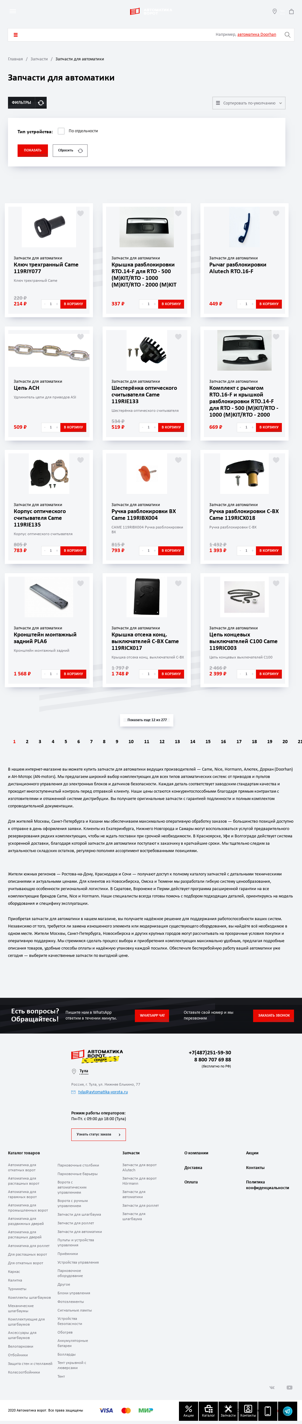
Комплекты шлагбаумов (29, 1301)
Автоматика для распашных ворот (23, 1184)
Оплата (191, 1190)
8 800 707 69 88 (211, 1063)
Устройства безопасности (70, 1324)
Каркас (14, 1275)
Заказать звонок (274, 1016)
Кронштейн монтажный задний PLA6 (47, 638)
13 (208, 741)
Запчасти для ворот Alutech (139, 1170)
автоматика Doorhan (256, 34)
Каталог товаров (16, 35)
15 (244, 741)
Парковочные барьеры (78, 1177)
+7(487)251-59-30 (210, 1053)
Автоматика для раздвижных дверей (26, 1224)
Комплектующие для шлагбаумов (26, 1325)
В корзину (73, 304)
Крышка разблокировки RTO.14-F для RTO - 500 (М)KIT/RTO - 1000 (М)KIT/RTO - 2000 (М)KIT (146, 274)
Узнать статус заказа (94, 1138)
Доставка (193, 1173)
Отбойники (18, 1358)
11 (172, 741)
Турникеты (17, 1292)
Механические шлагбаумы (21, 1311)
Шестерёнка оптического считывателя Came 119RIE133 (147, 394)
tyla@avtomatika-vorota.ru (99, 1092)
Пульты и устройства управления (76, 1246)
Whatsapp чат (152, 1016)
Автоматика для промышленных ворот (28, 1211)
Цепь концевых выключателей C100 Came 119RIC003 (237, 641)
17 (280, 741)
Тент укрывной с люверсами (72, 1368)
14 (226, 741)
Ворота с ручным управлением (73, 1206)
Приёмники (68, 1257)
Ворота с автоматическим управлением (72, 1190)
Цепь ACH (27, 388)
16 (262, 741)
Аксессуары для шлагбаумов (22, 1338)
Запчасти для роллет (76, 1226)
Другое (64, 1288)
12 (190, 741)
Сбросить (70, 150)
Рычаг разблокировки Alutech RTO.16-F (240, 268)
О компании (196, 1156)
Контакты (255, 1173)
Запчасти (39, 59)
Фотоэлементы (71, 1305)
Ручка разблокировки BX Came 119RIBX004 (147, 514)
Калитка (15, 1284)
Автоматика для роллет (29, 1249)
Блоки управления (74, 1296)
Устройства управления (78, 1266)
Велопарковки (20, 1350)
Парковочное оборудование (70, 1276)
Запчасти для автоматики (80, 1235)
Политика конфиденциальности (267, 1193)
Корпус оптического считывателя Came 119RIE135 (41, 517)
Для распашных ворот (27, 1258)
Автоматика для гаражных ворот (22, 1197)
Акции (252, 1156)
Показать (33, 150)
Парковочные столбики (78, 1168)
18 (298, 741)
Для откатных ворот (25, 1266)
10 (155, 741)
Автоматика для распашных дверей (25, 1238)
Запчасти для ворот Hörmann (139, 1184)
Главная (15, 59)
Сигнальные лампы (75, 1314)
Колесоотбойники (24, 1376)
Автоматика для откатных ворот (22, 1170)
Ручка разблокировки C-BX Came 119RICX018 (243, 514)
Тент (61, 1380)
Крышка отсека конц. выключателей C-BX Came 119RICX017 (148, 641)
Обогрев (65, 1336)
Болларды (67, 1358)
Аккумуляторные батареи (73, 1346)
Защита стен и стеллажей (30, 1367)
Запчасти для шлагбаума (79, 1218)
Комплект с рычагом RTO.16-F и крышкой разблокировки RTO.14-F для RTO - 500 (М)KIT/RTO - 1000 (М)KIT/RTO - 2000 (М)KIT (244, 404)
